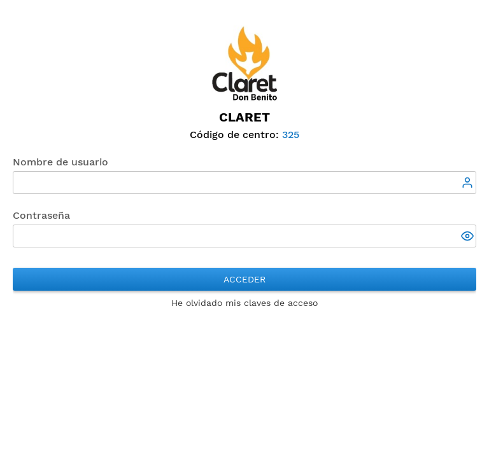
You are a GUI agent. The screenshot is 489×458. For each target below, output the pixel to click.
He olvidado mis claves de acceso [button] (244, 303)
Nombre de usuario (60, 162)
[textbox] (244, 182)
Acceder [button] (244, 279)
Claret (244, 117)
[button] (468, 237)
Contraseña (41, 215)
